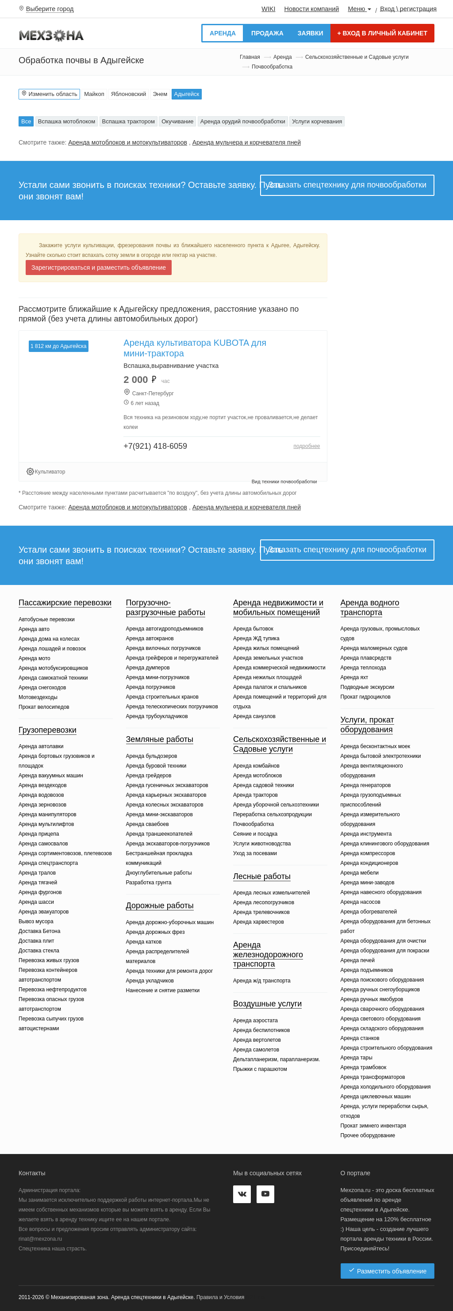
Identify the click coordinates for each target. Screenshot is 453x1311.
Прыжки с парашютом (260, 1069)
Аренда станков (360, 1038)
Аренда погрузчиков (151, 687)
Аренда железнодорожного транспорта (268, 954)
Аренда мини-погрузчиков (158, 677)
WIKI (268, 8)
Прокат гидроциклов (366, 697)
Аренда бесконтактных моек (375, 746)
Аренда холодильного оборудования (386, 1087)
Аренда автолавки (41, 746)
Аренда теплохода (363, 668)
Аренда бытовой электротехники (381, 756)
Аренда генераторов (366, 785)
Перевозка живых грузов (49, 960)
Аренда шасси (36, 902)
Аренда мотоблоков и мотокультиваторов (127, 142)
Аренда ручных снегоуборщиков (380, 989)
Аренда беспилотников (261, 1030)
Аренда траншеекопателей (159, 834)
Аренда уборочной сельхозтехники (276, 805)
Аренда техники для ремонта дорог (169, 971)
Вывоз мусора (36, 921)
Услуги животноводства (262, 844)
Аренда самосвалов (43, 844)
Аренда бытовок (253, 629)
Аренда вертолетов (257, 1040)
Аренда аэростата (255, 1020)
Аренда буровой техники (156, 766)
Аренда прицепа (39, 834)
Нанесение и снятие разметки (163, 990)
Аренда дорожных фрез (155, 932)
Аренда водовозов (41, 795)
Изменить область (49, 93)
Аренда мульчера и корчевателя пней (246, 142)
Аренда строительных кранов (162, 697)
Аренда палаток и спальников (270, 687)
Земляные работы (160, 739)
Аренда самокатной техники (53, 678)
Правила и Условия (220, 1297)
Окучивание (177, 121)
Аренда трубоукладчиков (157, 716)
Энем (160, 94)
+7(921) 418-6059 (155, 446)
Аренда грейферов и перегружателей (172, 658)
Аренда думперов (148, 668)
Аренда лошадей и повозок (52, 649)
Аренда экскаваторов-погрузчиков (168, 844)
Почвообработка (253, 824)
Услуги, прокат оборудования (367, 724)
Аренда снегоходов (42, 687)
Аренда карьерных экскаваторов (166, 795)
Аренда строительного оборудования (387, 1048)
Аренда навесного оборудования (381, 892)
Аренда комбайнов (256, 766)
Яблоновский (128, 94)
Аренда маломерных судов (374, 648)
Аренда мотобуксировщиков (53, 668)
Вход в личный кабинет (382, 33)
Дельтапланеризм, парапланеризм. (276, 1059)
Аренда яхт (355, 677)
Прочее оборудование (368, 1135)
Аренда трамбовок (364, 1067)
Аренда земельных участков (268, 658)
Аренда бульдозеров (151, 756)
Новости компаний (311, 8)
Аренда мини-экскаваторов (159, 814)
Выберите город (50, 8)
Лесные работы (262, 876)
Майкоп (94, 94)
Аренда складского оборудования (382, 1028)
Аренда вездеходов (43, 785)
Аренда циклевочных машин (376, 1096)
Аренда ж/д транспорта (262, 981)
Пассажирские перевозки (65, 602)
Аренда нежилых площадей (267, 677)
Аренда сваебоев (147, 824)
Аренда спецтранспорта (48, 863)
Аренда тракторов (255, 795)
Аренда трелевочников (261, 912)
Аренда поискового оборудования (382, 980)
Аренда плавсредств (366, 658)
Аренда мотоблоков (257, 775)
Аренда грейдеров (149, 775)
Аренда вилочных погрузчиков (163, 648)
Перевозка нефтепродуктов (53, 989)
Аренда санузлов (254, 716)
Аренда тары (356, 1058)
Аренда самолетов (256, 1050)
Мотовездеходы (38, 697)
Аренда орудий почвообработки (242, 121)
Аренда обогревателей (369, 912)
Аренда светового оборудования (381, 1019)
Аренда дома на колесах (49, 639)
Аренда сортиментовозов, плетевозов (65, 853)
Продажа (267, 33)
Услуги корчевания (317, 121)
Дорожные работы (160, 905)
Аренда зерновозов (42, 805)
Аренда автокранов (150, 638)
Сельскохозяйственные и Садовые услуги (357, 57)
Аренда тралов (37, 873)
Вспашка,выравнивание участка (171, 365)
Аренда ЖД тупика (256, 638)
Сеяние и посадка (255, 834)
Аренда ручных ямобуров (372, 999)
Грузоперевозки (48, 730)
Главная (250, 57)
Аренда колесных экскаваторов (164, 805)
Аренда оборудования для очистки (383, 941)
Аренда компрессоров (368, 853)
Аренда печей (358, 960)
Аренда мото (34, 658)
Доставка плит (36, 941)
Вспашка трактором (128, 121)
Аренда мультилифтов (46, 824)
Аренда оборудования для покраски (385, 951)
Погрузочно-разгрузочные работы (166, 607)
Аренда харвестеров (258, 922)
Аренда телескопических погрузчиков (172, 706)
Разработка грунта (149, 882)
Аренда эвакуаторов (44, 912)
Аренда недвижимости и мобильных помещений (278, 607)
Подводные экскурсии (368, 687)
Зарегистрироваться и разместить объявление (98, 267)
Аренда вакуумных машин (51, 775)
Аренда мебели (360, 873)
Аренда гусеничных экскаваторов (167, 785)
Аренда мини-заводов (368, 882)
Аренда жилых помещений (266, 648)
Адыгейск (187, 94)
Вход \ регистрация (408, 8)
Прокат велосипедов (44, 707)
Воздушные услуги (267, 1003)
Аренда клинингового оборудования (385, 844)
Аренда (223, 33)
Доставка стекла (39, 951)
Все (26, 121)
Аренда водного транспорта (370, 607)
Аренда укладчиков (150, 981)
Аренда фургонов (40, 892)
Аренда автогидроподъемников (164, 629)
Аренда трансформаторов (373, 1077)
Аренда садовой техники (263, 785)
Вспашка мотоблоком (66, 121)
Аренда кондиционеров (370, 863)
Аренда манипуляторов (48, 814)
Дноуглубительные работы (159, 873)
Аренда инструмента (366, 834)
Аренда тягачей (38, 882)
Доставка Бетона (39, 931)
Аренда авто (34, 629)
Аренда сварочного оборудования (382, 1009)
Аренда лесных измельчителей (271, 893)
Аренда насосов (360, 902)
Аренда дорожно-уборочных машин (170, 922)
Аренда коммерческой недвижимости (279, 668)
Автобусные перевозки (47, 619)
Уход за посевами (255, 853)
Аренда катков (144, 942)
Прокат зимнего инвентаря (374, 1126)
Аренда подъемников (367, 970)
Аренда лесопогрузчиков (263, 902)
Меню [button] (359, 8)
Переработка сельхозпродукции (272, 814)
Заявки (310, 33)
